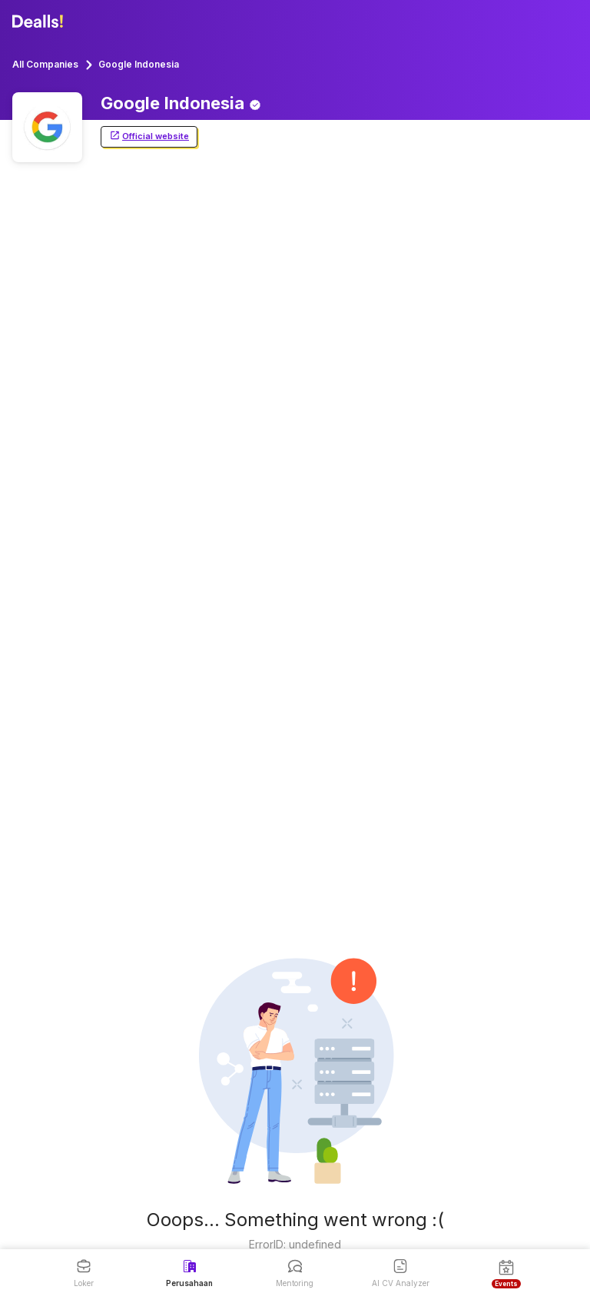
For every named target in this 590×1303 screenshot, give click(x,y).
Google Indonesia (138, 64)
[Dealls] (40, 21)
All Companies (45, 64)
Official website (149, 136)
